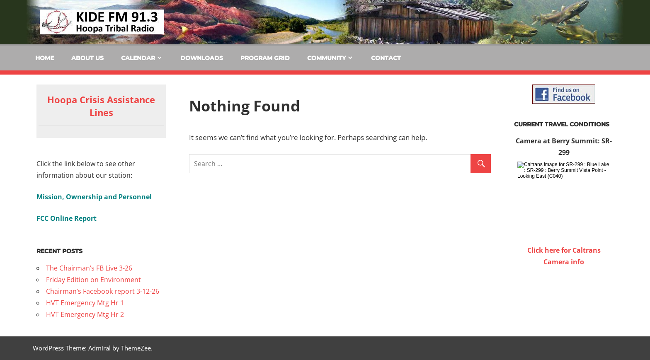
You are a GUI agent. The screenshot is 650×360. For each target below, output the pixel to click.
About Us (87, 58)
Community (326, 58)
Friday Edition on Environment (93, 279)
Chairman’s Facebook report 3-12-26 (102, 291)
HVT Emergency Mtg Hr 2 (85, 314)
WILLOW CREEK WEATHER (564, 299)
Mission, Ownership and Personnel (94, 196)
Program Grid (265, 58)
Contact (386, 58)
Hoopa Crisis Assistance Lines (101, 105)
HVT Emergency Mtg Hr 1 (85, 302)
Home (44, 58)
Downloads (201, 58)
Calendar (138, 58)
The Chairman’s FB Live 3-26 (89, 268)
